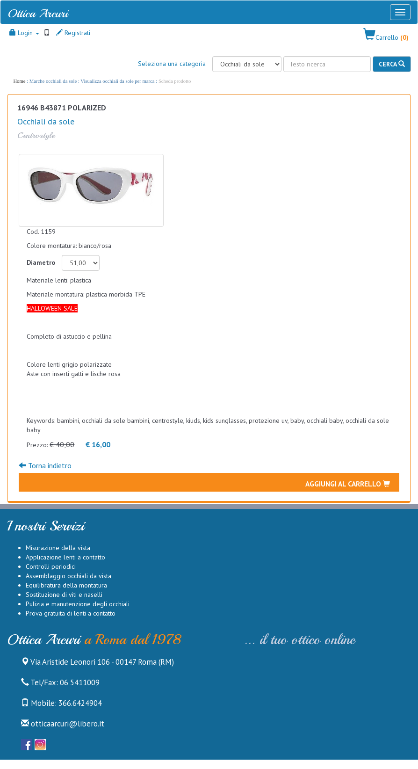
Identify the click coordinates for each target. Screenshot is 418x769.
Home (19, 81)
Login (24, 33)
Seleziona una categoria (172, 63)
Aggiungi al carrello (347, 483)
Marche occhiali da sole (53, 81)
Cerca (392, 64)
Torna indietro (45, 465)
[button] (386, 35)
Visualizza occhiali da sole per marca (117, 81)
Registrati (73, 33)
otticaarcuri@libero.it (62, 723)
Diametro (41, 262)
